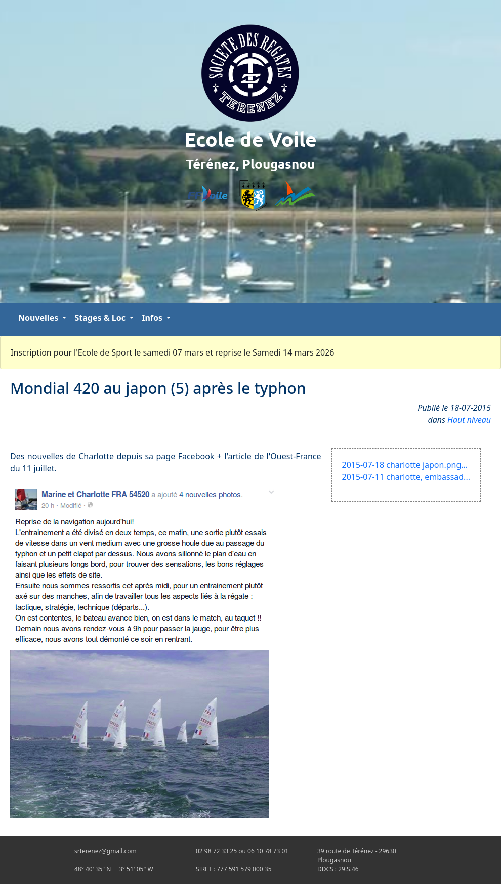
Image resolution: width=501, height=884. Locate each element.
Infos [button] (153, 317)
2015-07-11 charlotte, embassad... (406, 476)
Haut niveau (469, 419)
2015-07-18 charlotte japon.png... (405, 464)
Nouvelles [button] (39, 317)
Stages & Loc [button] (101, 317)
